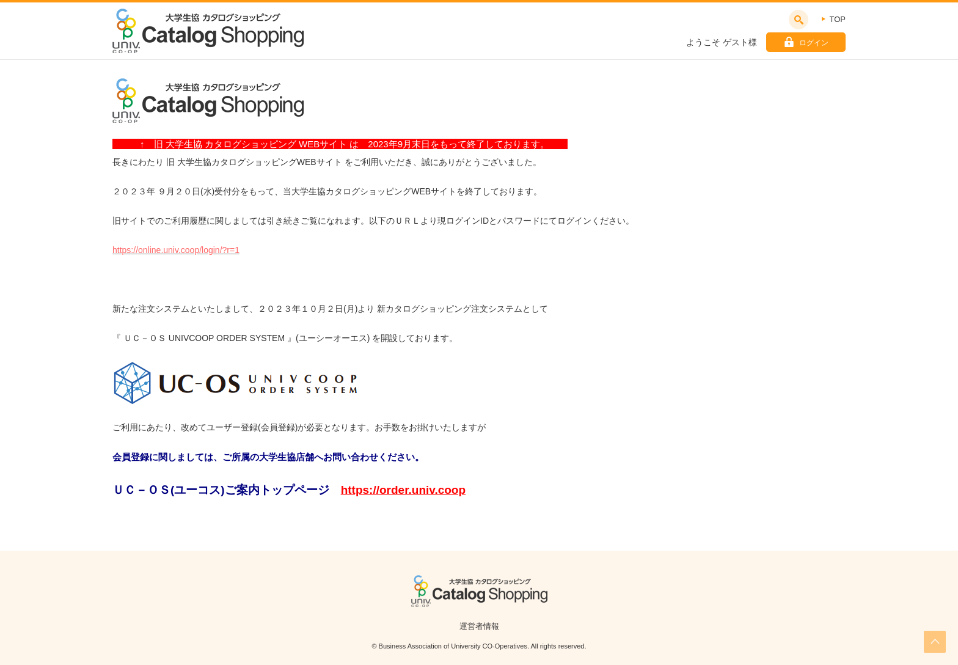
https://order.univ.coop (403, 489)
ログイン (813, 43)
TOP (838, 19)
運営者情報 (479, 626)
